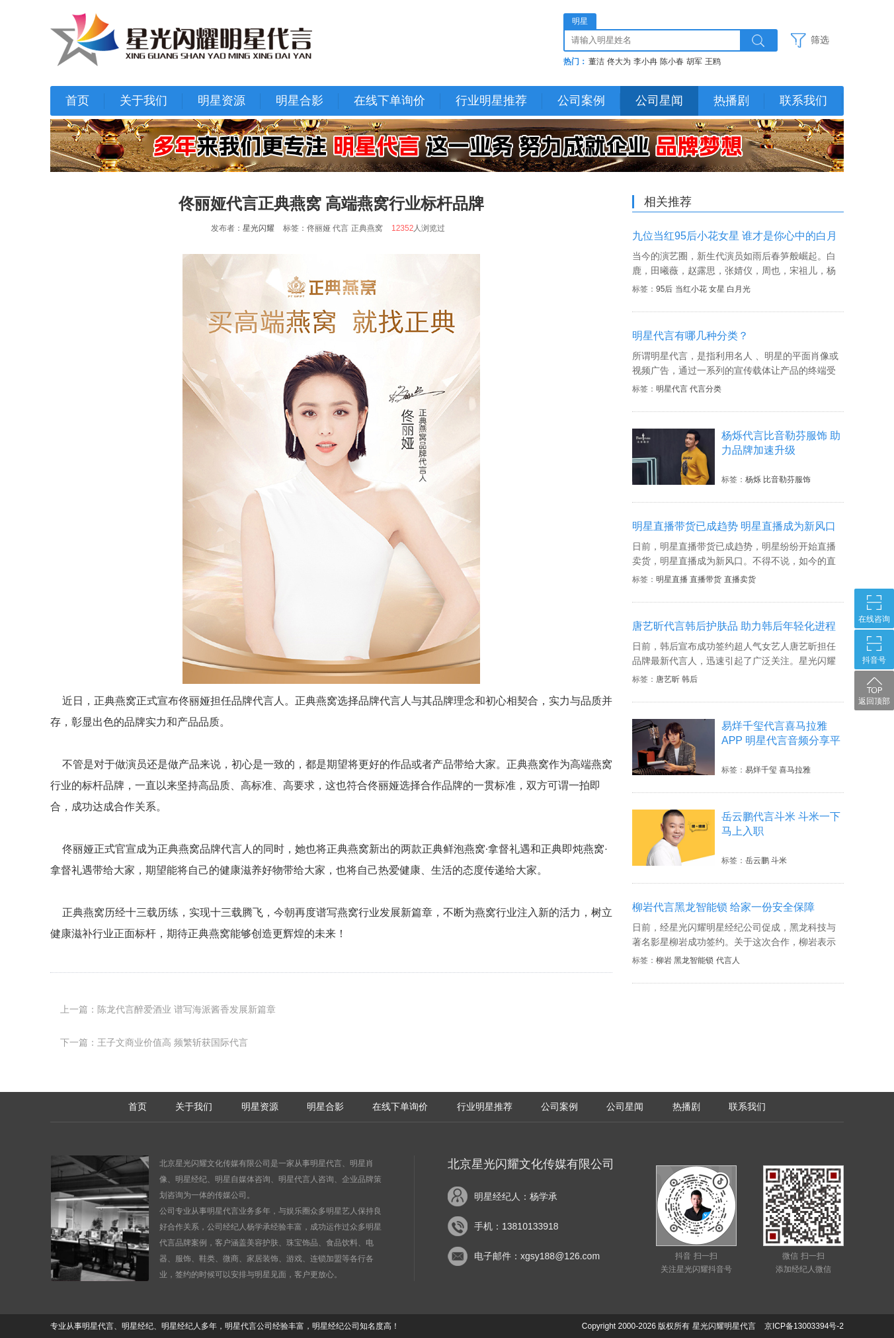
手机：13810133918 (516, 1226)
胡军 (694, 61)
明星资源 (221, 100)
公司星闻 (659, 100)
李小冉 (645, 61)
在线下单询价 (389, 100)
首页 (77, 100)
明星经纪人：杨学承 (515, 1196)
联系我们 (803, 100)
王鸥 (713, 61)
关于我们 (143, 100)
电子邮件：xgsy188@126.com (537, 1256)
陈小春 (672, 61)
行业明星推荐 (491, 100)
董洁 (596, 61)
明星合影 (299, 100)
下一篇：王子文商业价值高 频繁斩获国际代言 (154, 1042)
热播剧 (731, 100)
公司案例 (581, 100)
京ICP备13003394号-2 (804, 1326)
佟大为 (619, 61)
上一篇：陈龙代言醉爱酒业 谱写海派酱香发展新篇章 (168, 1009)
